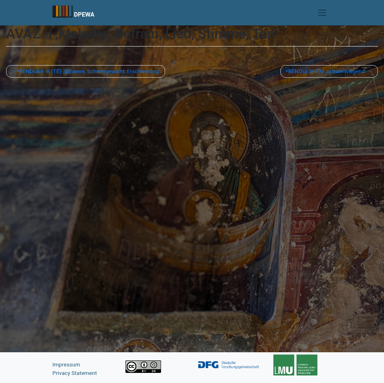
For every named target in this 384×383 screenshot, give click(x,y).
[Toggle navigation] (322, 12)
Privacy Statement (75, 373)
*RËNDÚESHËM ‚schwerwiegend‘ (326, 71)
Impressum (66, 364)
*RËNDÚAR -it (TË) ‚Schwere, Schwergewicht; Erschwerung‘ (88, 71)
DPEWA (84, 14)
